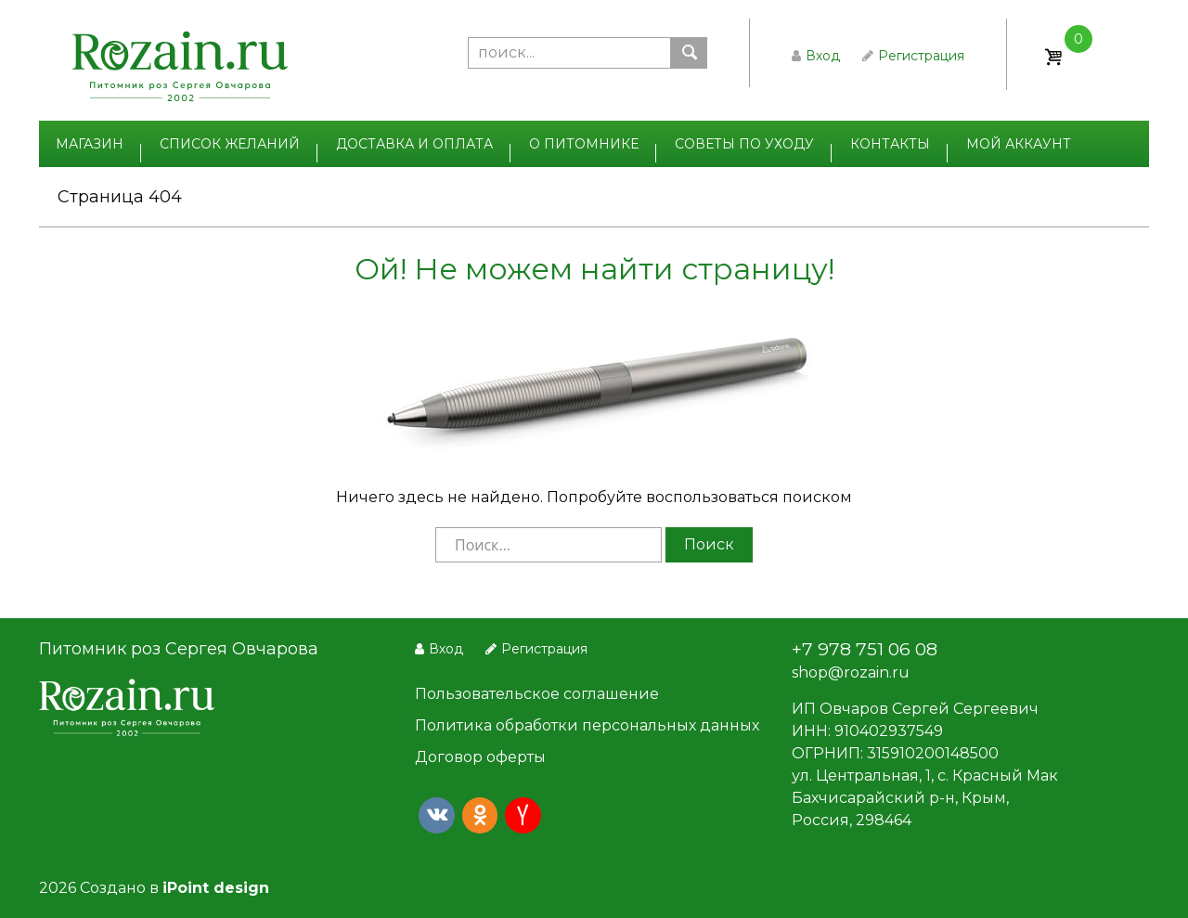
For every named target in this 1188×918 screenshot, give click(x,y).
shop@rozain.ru (851, 672)
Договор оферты (480, 757)
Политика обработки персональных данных (587, 725)
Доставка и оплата (414, 144)
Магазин (89, 144)
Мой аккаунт (1018, 144)
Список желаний (230, 144)
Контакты (890, 144)
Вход (816, 55)
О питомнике (584, 144)
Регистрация (913, 55)
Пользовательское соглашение (537, 694)
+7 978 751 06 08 (864, 649)
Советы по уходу (744, 144)
